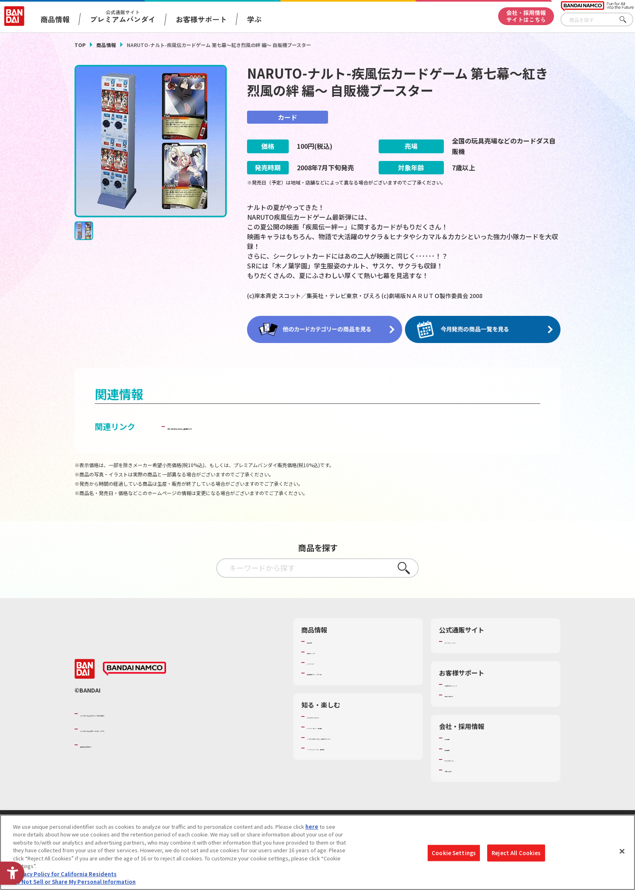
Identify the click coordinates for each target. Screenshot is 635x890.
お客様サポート (201, 19)
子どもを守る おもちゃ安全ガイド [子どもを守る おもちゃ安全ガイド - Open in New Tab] (229, 425)
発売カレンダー (325, 651)
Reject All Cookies (516, 853)
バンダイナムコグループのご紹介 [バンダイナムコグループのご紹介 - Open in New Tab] (128, 712)
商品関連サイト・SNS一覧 (338, 672)
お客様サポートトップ (471, 683)
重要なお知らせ (463, 694)
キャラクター (322, 661)
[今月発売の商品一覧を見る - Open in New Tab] (485, 329)
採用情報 (455, 748)
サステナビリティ (465, 758)
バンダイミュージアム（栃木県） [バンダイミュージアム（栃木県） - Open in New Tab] (346, 747)
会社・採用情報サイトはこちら (526, 16)
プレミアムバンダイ (468, 640)
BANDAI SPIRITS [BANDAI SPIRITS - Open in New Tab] (105, 744)
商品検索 (317, 640)
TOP (80, 44)
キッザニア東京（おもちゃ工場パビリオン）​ (359, 736)
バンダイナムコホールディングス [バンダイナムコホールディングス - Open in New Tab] (128, 728)
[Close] (622, 851)
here (311, 827)
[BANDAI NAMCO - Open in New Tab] (134, 668)
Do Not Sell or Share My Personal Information (74, 882)
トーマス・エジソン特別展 (338, 726)
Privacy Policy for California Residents (65, 874)
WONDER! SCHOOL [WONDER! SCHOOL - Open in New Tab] (329, 715)
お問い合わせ (460, 769)
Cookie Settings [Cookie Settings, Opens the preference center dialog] (454, 853)
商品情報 (106, 44)
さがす (627, 20)
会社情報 (455, 737)
